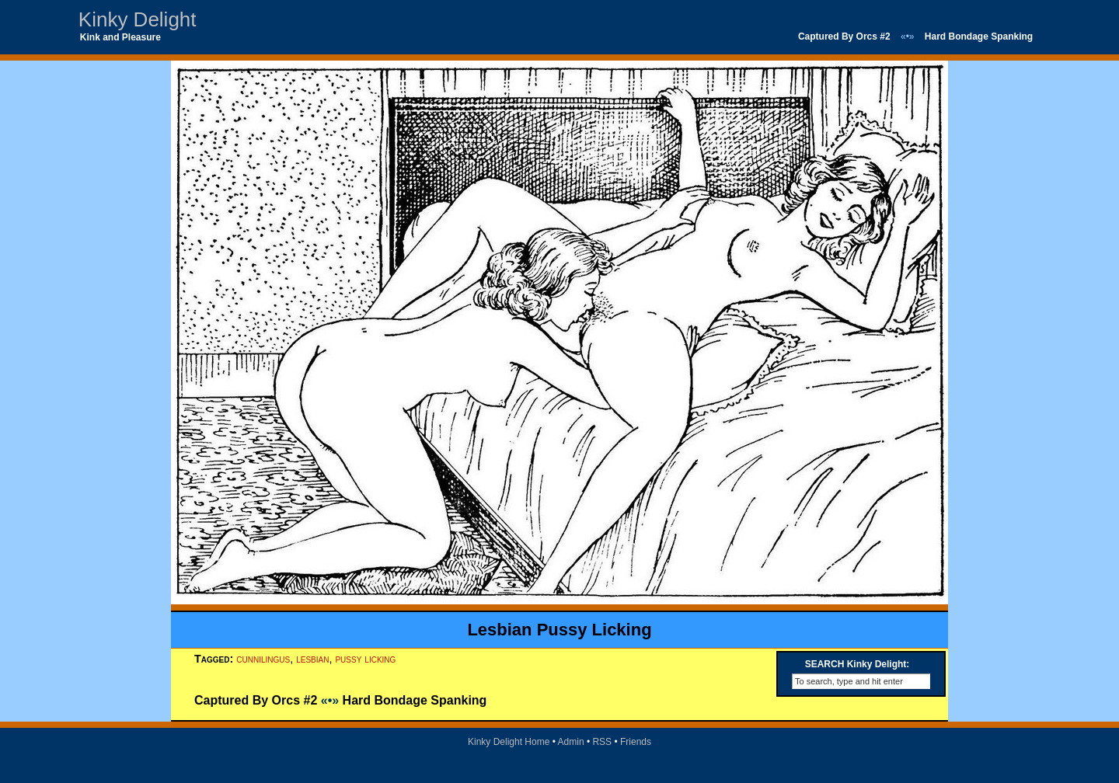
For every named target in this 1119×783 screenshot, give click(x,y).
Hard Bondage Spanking (979, 36)
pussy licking (365, 658)
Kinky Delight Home (508, 741)
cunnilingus (263, 658)
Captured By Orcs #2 (844, 36)
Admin (571, 741)
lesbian (312, 658)
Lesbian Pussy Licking (559, 629)
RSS (602, 741)
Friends (635, 741)
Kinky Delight (137, 19)
